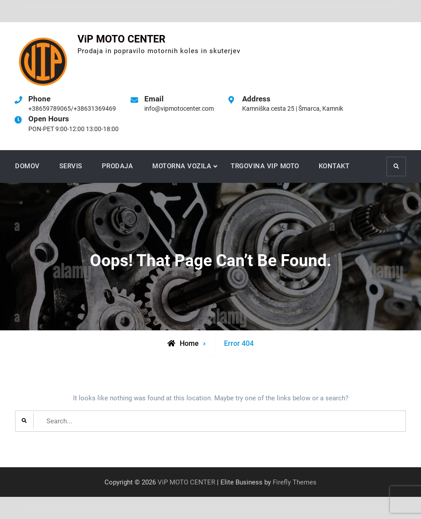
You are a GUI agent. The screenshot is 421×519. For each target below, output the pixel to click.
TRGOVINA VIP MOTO (265, 166)
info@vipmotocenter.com (179, 108)
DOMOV (27, 166)
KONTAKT (334, 166)
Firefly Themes (295, 482)
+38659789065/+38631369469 (72, 108)
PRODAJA (117, 166)
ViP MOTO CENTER (121, 39)
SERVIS (70, 166)
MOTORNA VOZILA (181, 166)
